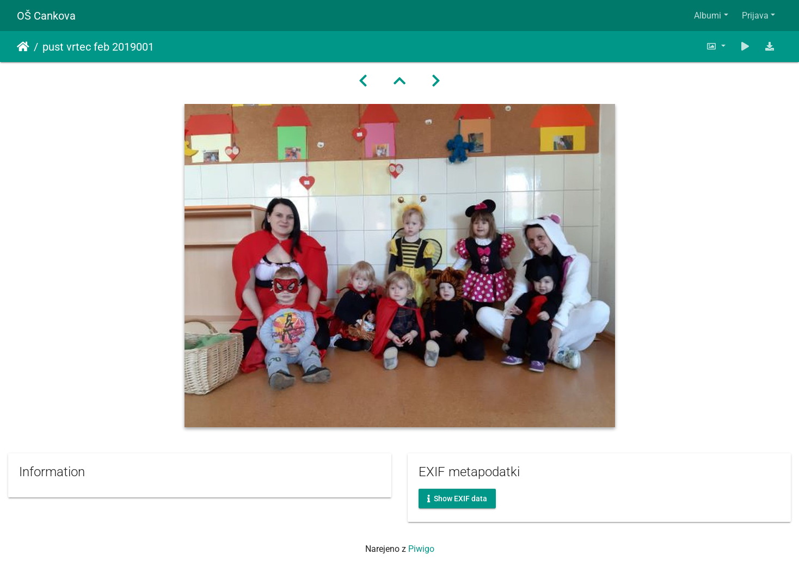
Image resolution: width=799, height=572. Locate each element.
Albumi (707, 15)
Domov (23, 47)
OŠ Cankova (46, 15)
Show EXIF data (457, 498)
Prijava (755, 15)
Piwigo (421, 549)
